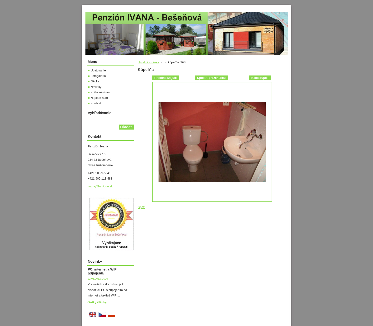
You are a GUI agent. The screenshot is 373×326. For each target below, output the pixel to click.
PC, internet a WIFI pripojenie (102, 271)
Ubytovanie (98, 70)
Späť (141, 207)
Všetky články (97, 302)
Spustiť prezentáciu (211, 78)
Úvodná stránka (148, 62)
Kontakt (96, 103)
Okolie (95, 81)
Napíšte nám (99, 98)
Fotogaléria (98, 76)
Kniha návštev (100, 92)
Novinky (96, 87)
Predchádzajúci (165, 78)
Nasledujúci (260, 78)
